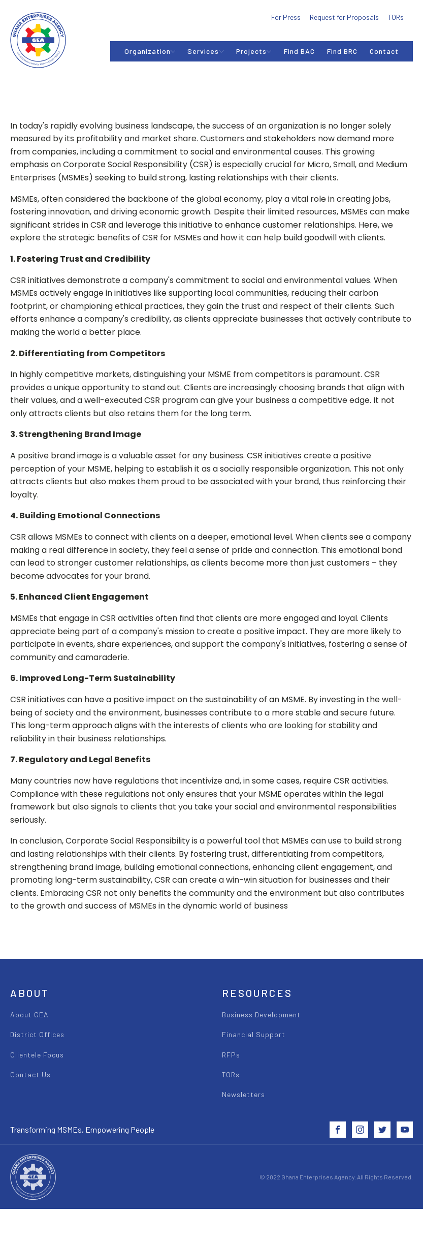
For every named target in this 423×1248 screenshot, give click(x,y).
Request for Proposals (344, 17)
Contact (384, 51)
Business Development (261, 1014)
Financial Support (253, 1034)
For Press (286, 17)
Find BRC (342, 51)
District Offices (37, 1034)
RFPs (231, 1054)
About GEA (29, 1014)
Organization (150, 51)
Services (205, 51)
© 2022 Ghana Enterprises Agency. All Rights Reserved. (336, 1176)
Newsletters (243, 1094)
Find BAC (299, 51)
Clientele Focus (37, 1054)
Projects (254, 51)
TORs (396, 17)
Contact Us (30, 1074)
